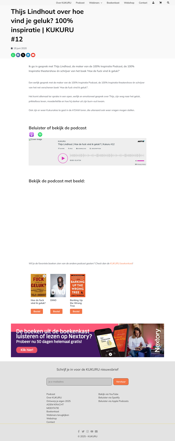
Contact (50, 421)
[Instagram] (87, 431)
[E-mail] (96, 431)
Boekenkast (52, 411)
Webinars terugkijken (57, 415)
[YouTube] (92, 431)
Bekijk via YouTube (108, 394)
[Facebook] (78, 431)
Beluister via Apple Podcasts (113, 401)
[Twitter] (83, 431)
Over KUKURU (54, 397)
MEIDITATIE (52, 408)
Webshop (51, 418)
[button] (168, 3)
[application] (100, 2)
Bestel (36, 311)
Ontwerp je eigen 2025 (58, 401)
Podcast (50, 394)
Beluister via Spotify (109, 397)
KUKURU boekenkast (121, 263)
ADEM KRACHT (55, 404)
